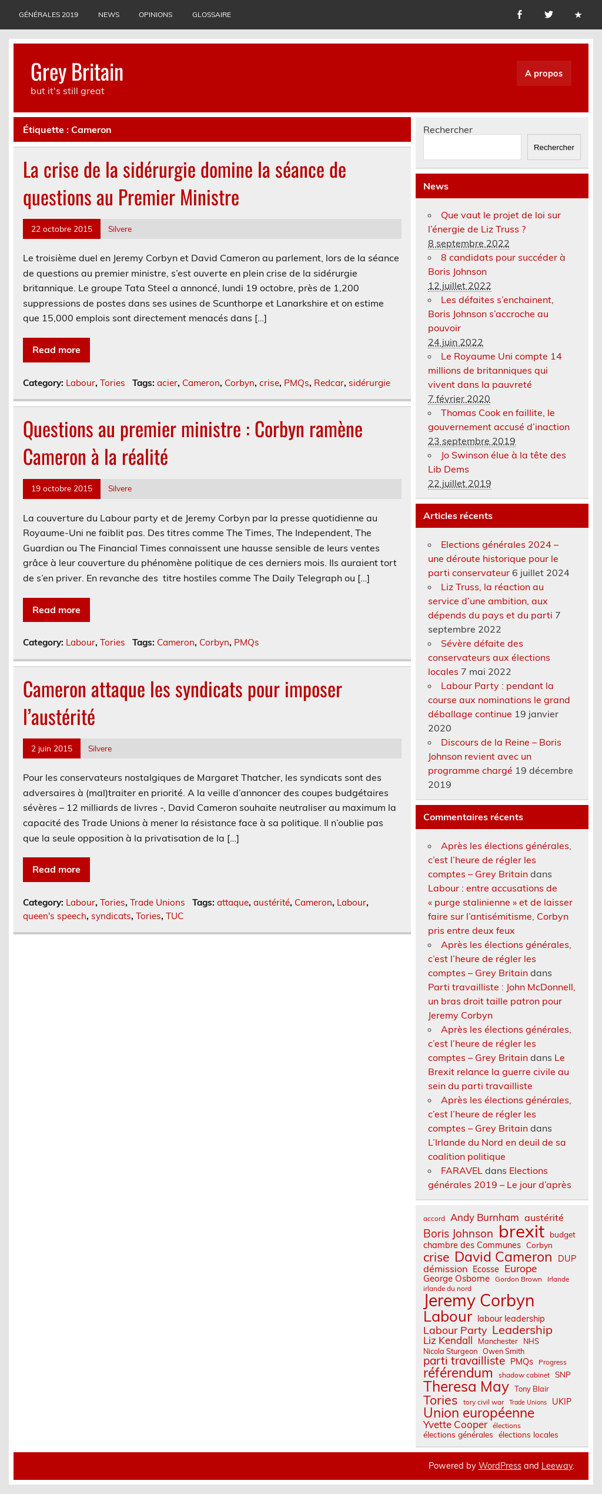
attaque (233, 902)
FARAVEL (462, 1170)
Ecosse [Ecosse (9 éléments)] (486, 1269)
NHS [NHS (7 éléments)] (531, 1341)
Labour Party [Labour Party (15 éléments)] (455, 1330)
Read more (56, 349)
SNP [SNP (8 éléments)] (563, 1374)
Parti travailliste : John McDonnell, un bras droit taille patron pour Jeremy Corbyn (502, 1001)
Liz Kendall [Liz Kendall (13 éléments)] (448, 1341)
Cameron (201, 382)
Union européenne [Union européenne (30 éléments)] (478, 1413)
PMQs (296, 382)
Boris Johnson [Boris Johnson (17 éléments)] (458, 1233)
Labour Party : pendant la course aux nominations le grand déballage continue (499, 700)
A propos (544, 73)
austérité (271, 902)
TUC (174, 915)
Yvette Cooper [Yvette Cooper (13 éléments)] (455, 1425)
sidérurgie (369, 382)
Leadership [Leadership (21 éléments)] (522, 1330)
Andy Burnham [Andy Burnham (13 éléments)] (484, 1218)
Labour (80, 382)
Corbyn (240, 382)
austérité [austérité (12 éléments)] (544, 1217)
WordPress (500, 1465)
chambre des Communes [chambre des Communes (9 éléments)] (472, 1245)
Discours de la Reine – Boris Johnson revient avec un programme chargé (494, 756)
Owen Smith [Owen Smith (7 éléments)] (503, 1351)
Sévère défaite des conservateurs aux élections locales (489, 657)
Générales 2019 (48, 14)
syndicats (111, 915)
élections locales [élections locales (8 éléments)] (528, 1434)
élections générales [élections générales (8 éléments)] (458, 1434)
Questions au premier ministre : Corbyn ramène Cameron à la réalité (193, 442)
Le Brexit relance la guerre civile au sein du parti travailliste (498, 1072)
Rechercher (448, 129)
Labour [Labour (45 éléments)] (447, 1316)
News (108, 14)
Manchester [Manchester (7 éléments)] (498, 1341)
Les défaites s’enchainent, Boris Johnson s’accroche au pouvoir (491, 314)
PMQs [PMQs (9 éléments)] (521, 1361)
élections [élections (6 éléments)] (507, 1425)
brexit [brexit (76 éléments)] (521, 1231)
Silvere (120, 229)
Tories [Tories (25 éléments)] (440, 1400)
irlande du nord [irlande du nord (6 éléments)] (447, 1288)
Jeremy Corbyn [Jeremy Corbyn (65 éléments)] (478, 1300)
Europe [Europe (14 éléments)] (520, 1268)
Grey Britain (77, 71)
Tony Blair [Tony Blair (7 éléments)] (531, 1389)
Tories (112, 382)
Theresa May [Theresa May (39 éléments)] (466, 1386)
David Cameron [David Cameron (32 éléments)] (503, 1256)
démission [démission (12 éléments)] (445, 1268)
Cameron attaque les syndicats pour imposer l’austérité (182, 702)
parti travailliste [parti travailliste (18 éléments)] (464, 1360)
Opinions (155, 14)
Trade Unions (157, 902)
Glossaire (211, 14)
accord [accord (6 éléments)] (434, 1218)
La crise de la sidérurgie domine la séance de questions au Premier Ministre (184, 182)
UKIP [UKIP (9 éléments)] (561, 1401)
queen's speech (54, 915)
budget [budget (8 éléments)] (563, 1234)
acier (167, 382)
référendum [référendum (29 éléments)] (458, 1372)
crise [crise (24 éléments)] (436, 1257)
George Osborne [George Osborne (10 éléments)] (456, 1278)
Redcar (329, 382)
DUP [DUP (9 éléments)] (567, 1259)
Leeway (557, 1465)
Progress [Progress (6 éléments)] (553, 1362)
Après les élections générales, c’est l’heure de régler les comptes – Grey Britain (499, 860)
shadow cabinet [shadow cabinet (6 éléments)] (524, 1375)
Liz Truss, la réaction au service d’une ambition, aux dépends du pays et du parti (490, 601)
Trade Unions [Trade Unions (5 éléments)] (528, 1402)
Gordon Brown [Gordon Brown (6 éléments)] (518, 1279)
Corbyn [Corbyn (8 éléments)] (539, 1245)
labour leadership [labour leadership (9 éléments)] (511, 1319)
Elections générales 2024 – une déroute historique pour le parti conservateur (493, 558)
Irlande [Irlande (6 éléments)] (558, 1279)
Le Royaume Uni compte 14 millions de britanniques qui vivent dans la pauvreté (495, 370)
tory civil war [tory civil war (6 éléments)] (483, 1402)
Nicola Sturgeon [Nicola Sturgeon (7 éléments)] (450, 1351)
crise (269, 382)
